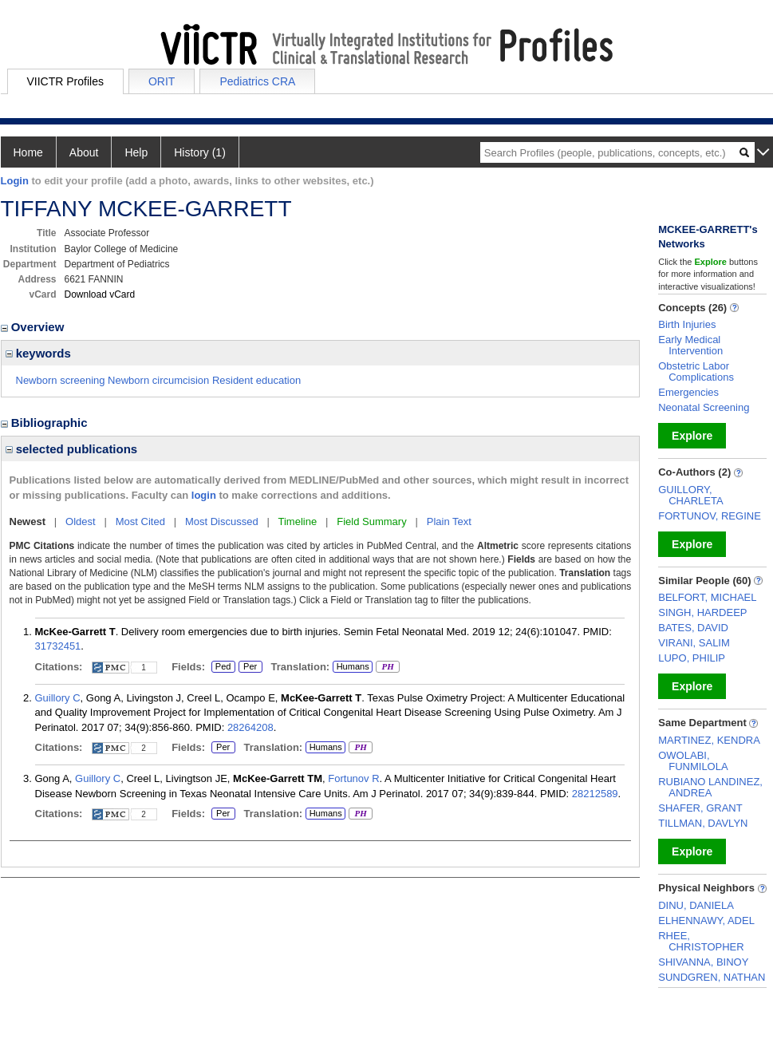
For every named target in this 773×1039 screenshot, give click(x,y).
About (84, 152)
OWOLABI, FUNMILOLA (693, 760)
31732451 (58, 646)
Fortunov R (353, 778)
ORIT (161, 81)
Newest (28, 521)
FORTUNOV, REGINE (709, 516)
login (203, 495)
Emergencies (688, 392)
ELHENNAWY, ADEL (706, 920)
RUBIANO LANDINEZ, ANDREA (710, 787)
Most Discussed (221, 521)
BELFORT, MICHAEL (707, 597)
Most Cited (140, 521)
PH (387, 667)
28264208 (250, 727)
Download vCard (100, 294)
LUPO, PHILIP (691, 658)
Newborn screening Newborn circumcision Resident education (159, 380)
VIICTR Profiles (65, 81)
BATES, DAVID (693, 628)
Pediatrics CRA (257, 81)
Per (250, 667)
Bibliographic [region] (46, 422)
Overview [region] (34, 327)
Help (136, 152)
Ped (221, 667)
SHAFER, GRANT (700, 808)
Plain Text (449, 521)
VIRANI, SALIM (694, 643)
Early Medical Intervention (690, 345)
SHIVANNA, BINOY (703, 962)
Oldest (80, 521)
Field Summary (371, 521)
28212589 (595, 794)
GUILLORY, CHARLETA (690, 495)
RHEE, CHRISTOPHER (700, 941)
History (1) (200, 152)
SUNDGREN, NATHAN (711, 977)
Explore (692, 435)
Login (15, 181)
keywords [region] (38, 353)
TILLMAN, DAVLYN (702, 823)
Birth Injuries (687, 324)
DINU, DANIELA (696, 905)
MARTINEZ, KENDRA (709, 740)
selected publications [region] (72, 449)
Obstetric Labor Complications (696, 371)
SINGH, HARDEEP (702, 612)
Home (28, 152)
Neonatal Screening (703, 407)
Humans (353, 666)
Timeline (297, 521)
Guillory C (58, 698)
